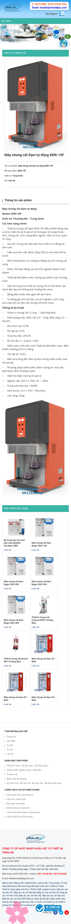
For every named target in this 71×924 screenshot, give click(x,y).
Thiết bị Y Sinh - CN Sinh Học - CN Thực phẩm (27, 766)
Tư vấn (10, 745)
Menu (6, 21)
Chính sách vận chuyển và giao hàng (23, 812)
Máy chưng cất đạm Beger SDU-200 (13, 583)
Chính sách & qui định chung (19, 816)
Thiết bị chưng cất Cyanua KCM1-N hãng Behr (42, 620)
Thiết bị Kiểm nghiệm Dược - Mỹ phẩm (24, 770)
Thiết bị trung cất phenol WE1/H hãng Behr (16, 660)
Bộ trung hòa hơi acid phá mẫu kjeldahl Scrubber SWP (14, 543)
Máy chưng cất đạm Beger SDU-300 (41, 583)
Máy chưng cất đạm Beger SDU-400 (13, 621)
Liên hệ (10, 754)
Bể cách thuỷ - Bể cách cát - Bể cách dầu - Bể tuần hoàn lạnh (34, 783)
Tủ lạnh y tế (12, 774)
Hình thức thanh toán (16, 799)
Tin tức (10, 749)
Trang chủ (11, 736)
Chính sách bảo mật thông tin (20, 795)
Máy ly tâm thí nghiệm (17, 779)
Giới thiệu (11, 741)
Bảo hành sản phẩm (16, 803)
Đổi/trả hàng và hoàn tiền (18, 808)
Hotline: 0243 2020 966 (49, 4)
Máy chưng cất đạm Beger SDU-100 (41, 544)
